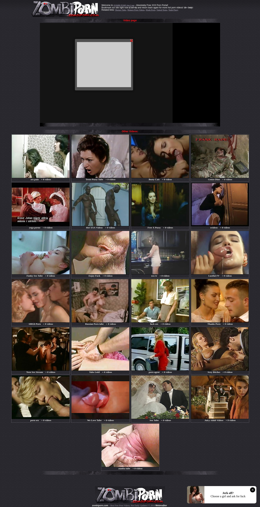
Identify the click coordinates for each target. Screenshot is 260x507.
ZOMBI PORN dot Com (123, 5)
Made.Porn (150, 10)
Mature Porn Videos (135, 10)
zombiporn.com (100, 505)
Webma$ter (161, 505)
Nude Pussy (173, 10)
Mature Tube (120, 10)
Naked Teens (162, 10)
